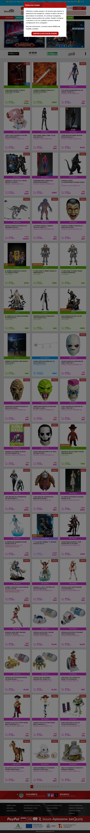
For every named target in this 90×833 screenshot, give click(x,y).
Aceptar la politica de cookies (45, 33)
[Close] (64, 5)
